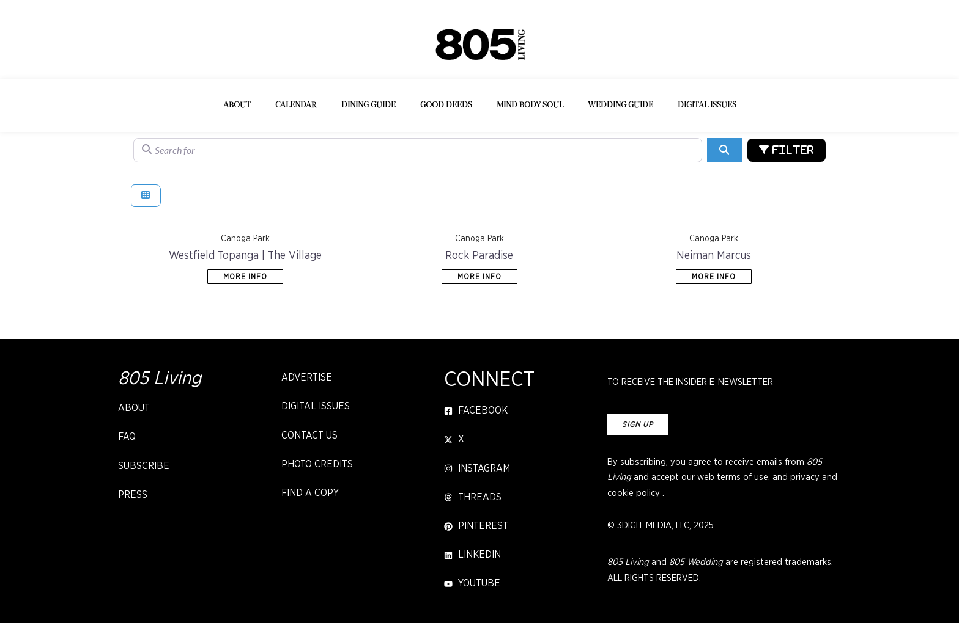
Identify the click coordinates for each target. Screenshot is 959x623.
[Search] (724, 150)
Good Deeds (446, 105)
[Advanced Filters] (786, 150)
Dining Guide (368, 105)
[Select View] (146, 195)
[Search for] (417, 150)
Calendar (296, 105)
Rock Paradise (479, 255)
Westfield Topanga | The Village (245, 255)
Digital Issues (707, 105)
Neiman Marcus (713, 255)
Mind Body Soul (530, 105)
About (237, 105)
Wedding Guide (620, 105)
